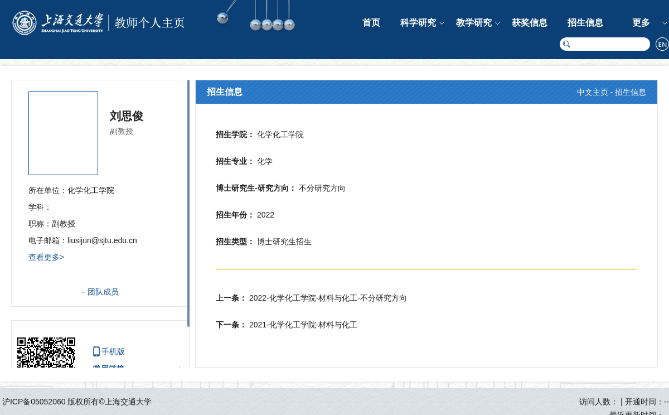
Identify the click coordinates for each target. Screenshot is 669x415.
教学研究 (474, 22)
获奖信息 (529, 22)
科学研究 (418, 22)
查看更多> (46, 257)
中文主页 (592, 92)
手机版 (113, 351)
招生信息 (585, 22)
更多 (641, 22)
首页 (371, 22)
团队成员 (103, 291)
